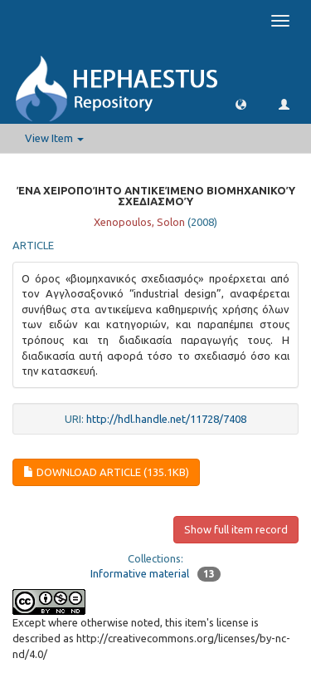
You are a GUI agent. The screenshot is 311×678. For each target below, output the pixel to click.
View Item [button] (54, 138)
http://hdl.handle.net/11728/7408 (166, 419)
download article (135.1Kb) (106, 472)
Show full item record (236, 529)
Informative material (139, 573)
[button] (240, 103)
